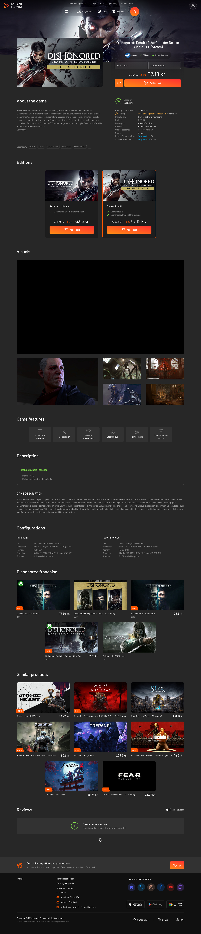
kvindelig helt (80, 147)
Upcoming (112, 3)
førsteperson (52, 147)
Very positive (144, 136)
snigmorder (66, 147)
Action (141, 133)
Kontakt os (61, 892)
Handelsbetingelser (65, 878)
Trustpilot (21, 878)
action (41, 147)
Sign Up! (177, 865)
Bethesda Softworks (147, 126)
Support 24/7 (127, 3)
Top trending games (77, 3)
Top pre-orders (97, 3)
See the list (143, 110)
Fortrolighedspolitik (65, 883)
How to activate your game (150, 117)
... (89, 147)
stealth (32, 147)
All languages (175, 809)
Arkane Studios (145, 123)
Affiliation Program (65, 888)
